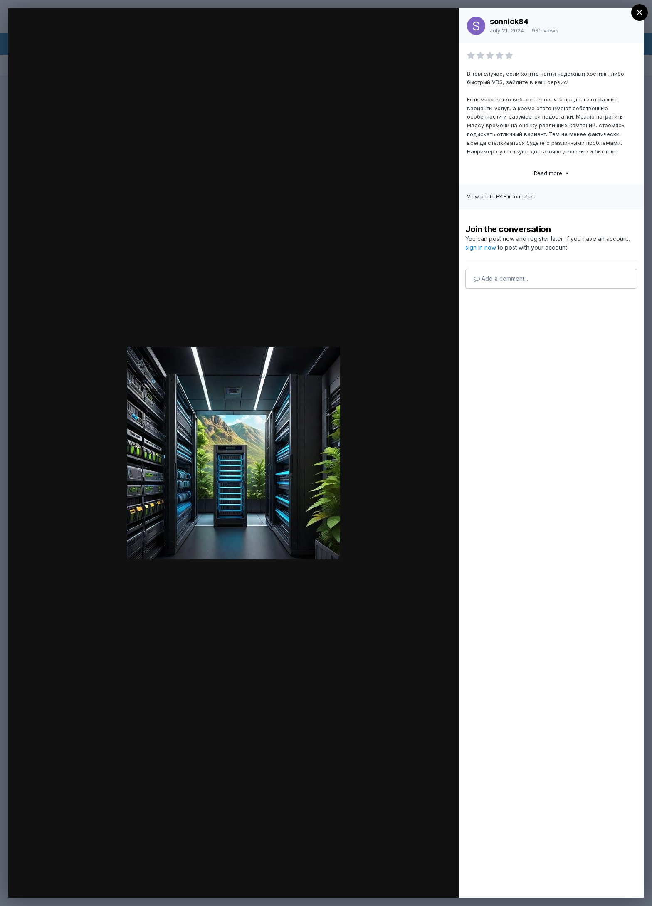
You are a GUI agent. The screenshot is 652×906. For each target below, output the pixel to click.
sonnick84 (509, 21)
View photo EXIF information (501, 196)
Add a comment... (501, 278)
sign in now (480, 247)
